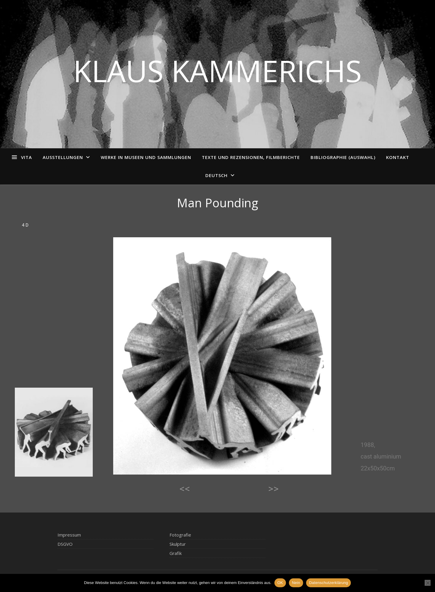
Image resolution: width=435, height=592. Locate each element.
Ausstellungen (63, 157)
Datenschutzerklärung (328, 582)
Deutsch (216, 175)
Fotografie (180, 535)
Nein (296, 582)
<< (184, 489)
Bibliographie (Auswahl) (343, 157)
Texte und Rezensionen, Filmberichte (251, 157)
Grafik (175, 553)
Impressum (69, 535)
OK (280, 582)
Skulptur (177, 544)
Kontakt (397, 157)
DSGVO (65, 544)
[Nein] (428, 583)
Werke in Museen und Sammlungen (146, 157)
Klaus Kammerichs (217, 70)
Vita (26, 157)
